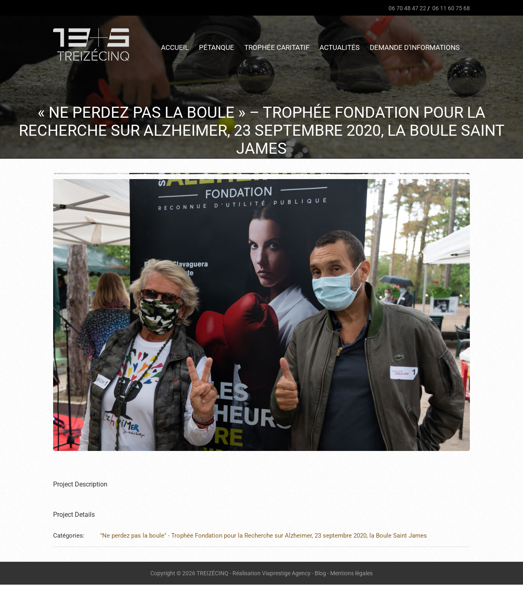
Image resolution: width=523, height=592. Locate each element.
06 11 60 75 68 (450, 8)
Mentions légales (351, 573)
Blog (320, 573)
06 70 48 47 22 (406, 8)
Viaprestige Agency (286, 573)
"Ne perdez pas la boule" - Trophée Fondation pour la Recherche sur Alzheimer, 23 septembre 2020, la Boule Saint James (263, 535)
